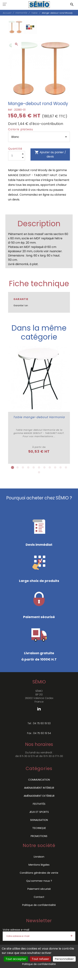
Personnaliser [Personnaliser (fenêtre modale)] (64, 959)
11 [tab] (66, 468)
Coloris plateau (20, 129)
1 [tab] (12, 468)
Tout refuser (40, 959)
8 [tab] (50, 468)
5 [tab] (34, 468)
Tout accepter (16, 959)
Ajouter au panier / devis (50, 154)
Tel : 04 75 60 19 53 (39, 724)
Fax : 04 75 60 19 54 (39, 734)
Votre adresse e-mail (16, 930)
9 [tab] (55, 468)
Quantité (15, 149)
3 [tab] (23, 468)
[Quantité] (16, 155)
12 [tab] (39, 473)
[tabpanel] (43, 405)
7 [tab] (44, 468)
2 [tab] (17, 468)
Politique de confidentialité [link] (39, 964)
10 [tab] (60, 468)
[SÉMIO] (39, 4)
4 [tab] (28, 468)
